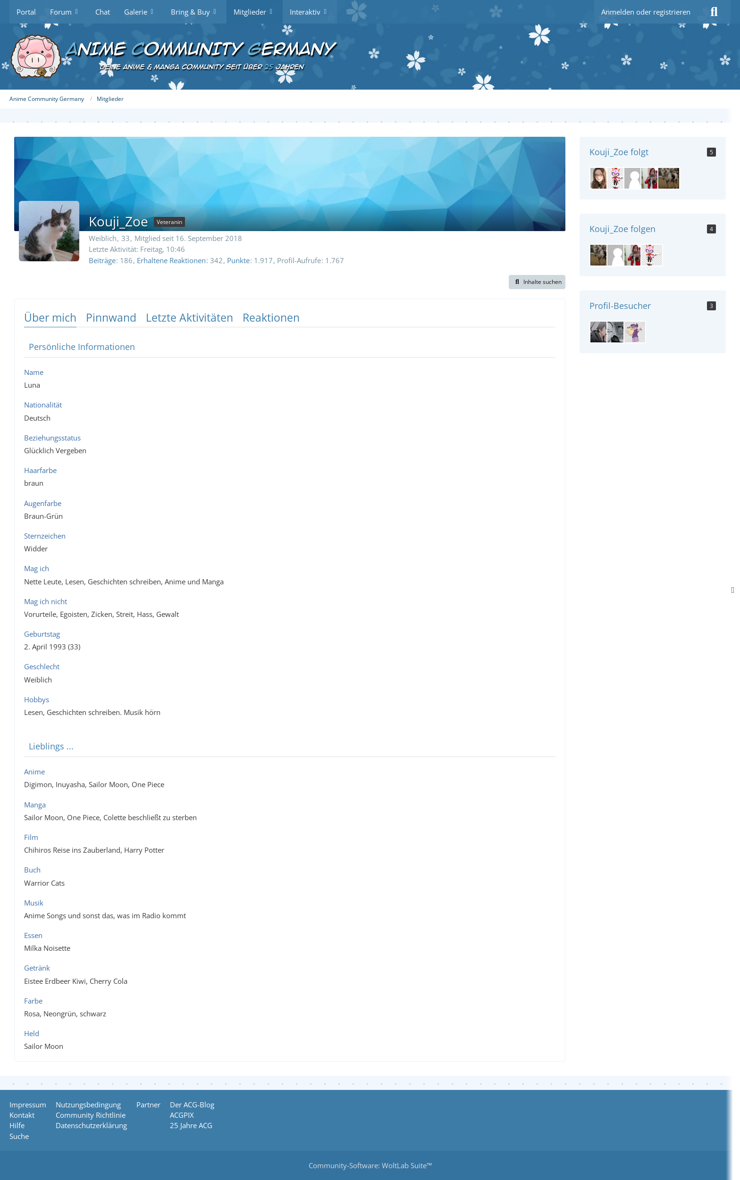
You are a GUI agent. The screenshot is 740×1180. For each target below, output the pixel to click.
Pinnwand (111, 317)
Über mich (50, 317)
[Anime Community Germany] (370, 56)
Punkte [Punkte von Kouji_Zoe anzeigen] (238, 260)
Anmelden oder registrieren (645, 12)
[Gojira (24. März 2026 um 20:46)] (634, 332)
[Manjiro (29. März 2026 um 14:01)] (617, 332)
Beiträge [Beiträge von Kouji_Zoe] (102, 260)
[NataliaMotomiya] (651, 178)
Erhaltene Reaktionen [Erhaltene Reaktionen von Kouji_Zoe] (171, 260)
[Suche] (714, 12)
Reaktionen (271, 317)
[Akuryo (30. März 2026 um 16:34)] (600, 332)
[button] (537, 282)
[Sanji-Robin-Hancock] (634, 178)
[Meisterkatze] (617, 178)
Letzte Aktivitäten (189, 317)
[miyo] (600, 178)
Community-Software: (370, 1165)
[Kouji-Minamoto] (668, 178)
